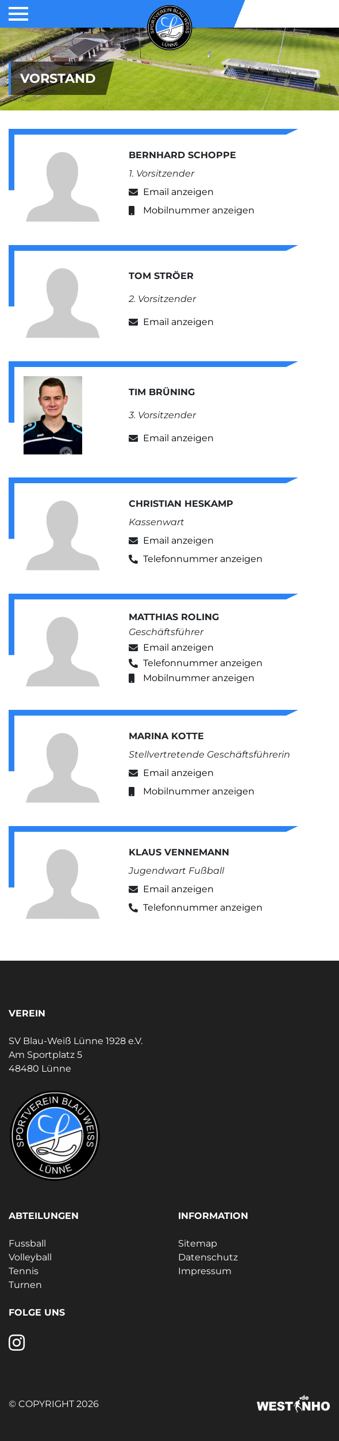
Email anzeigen (178, 191)
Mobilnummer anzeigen (199, 210)
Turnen (25, 1284)
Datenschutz (208, 1257)
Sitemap (197, 1243)
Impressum (205, 1271)
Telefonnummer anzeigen (203, 558)
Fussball (27, 1243)
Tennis (23, 1271)
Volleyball (30, 1257)
